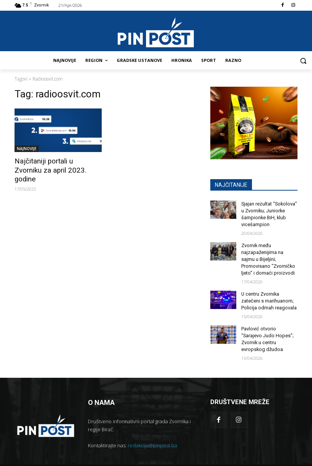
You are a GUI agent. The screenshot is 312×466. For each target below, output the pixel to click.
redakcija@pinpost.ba (152, 431)
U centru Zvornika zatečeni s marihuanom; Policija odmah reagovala (268, 296)
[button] (303, 61)
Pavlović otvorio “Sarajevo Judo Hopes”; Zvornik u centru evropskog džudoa (268, 329)
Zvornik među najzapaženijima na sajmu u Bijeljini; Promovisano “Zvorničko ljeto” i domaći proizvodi (269, 256)
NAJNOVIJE (26, 148)
